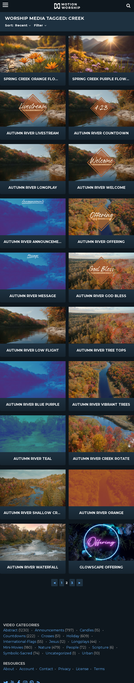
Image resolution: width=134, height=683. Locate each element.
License (82, 669)
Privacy (64, 669)
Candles (87, 630)
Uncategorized (58, 653)
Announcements (49, 630)
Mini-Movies (13, 647)
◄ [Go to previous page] (54, 583)
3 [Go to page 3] (72, 583)
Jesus (54, 642)
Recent (23, 25)
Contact (46, 669)
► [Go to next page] (79, 583)
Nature (44, 647)
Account (26, 669)
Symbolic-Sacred (17, 653)
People (72, 647)
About (8, 669)
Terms (99, 669)
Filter (40, 25)
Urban (87, 653)
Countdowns (14, 636)
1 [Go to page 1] (61, 583)
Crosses (47, 636)
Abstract (10, 630)
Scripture (100, 647)
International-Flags (19, 642)
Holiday (72, 636)
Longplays (80, 642)
